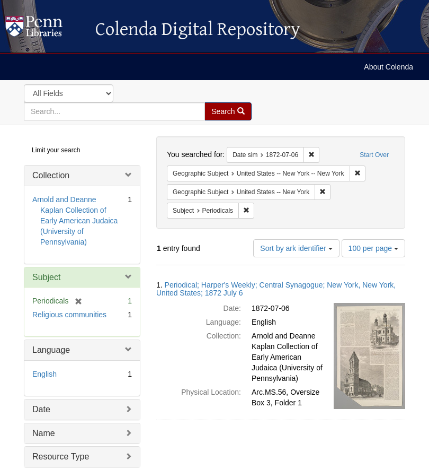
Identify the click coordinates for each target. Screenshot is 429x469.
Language (51, 349)
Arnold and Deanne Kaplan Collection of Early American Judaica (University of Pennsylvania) (75, 220)
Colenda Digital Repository (45, 29)
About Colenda (388, 67)
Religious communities (69, 314)
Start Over (374, 155)
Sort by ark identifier (296, 248)
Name (43, 433)
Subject (46, 277)
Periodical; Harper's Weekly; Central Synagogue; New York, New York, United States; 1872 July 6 (276, 289)
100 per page (373, 248)
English (44, 374)
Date (41, 409)
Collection (50, 175)
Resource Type (60, 456)
